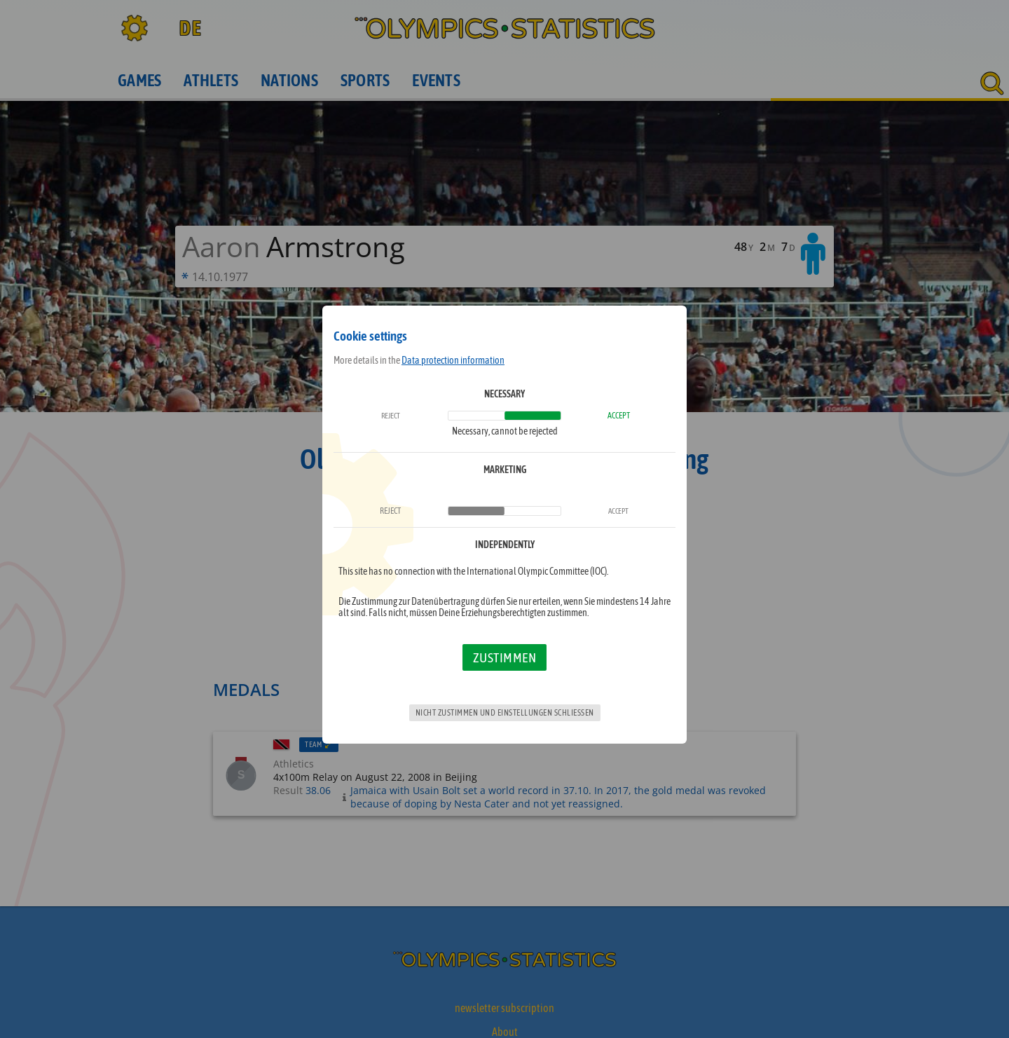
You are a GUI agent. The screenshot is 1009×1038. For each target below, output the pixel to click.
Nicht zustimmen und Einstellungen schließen (505, 713)
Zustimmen (505, 657)
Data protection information (452, 360)
